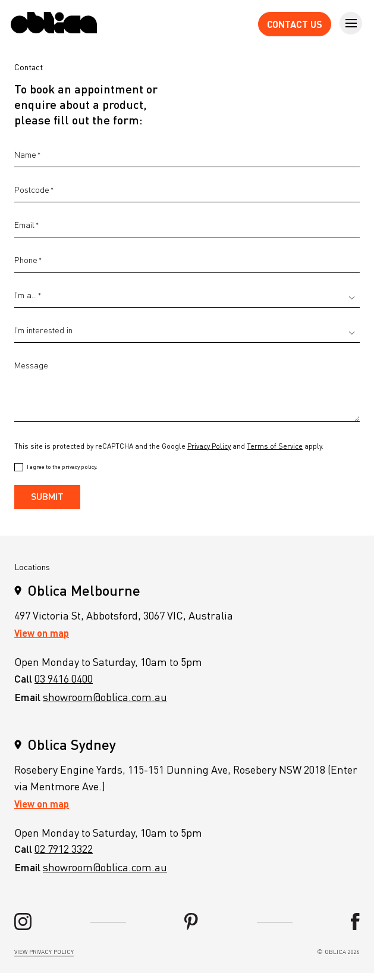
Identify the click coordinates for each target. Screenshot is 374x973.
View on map (41, 633)
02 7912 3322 (63, 848)
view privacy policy (44, 951)
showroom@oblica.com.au (105, 696)
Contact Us (294, 24)
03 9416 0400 (63, 678)
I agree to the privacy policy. (62, 466)
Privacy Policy (209, 446)
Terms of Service (275, 446)
